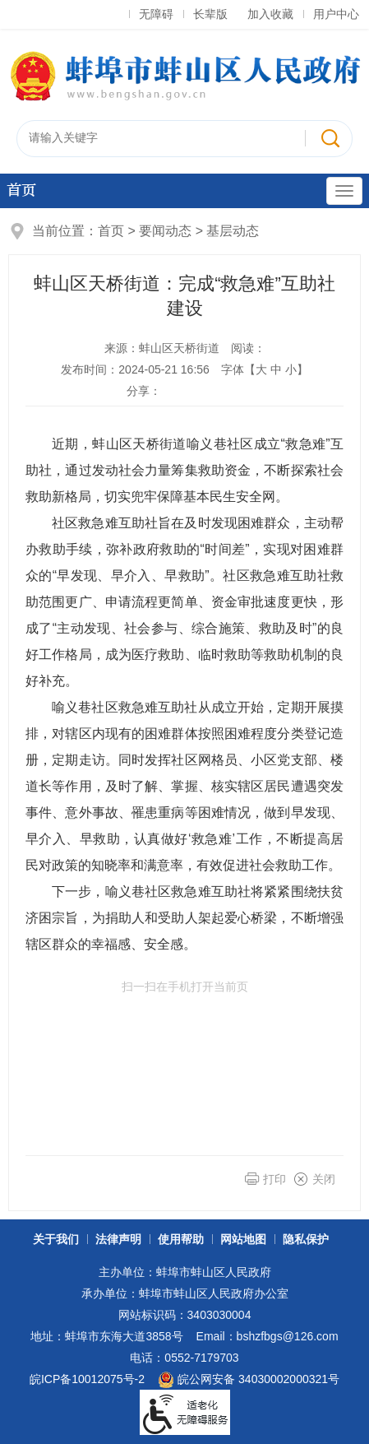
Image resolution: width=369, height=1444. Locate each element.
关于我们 (56, 1239)
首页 (21, 190)
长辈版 (210, 14)
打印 (274, 1179)
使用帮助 (181, 1239)
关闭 (323, 1179)
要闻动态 (165, 231)
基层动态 (232, 231)
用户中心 (336, 14)
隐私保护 (306, 1239)
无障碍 (156, 14)
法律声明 (118, 1239)
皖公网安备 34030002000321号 (248, 1380)
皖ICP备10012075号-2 (87, 1379)
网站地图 (243, 1239)
